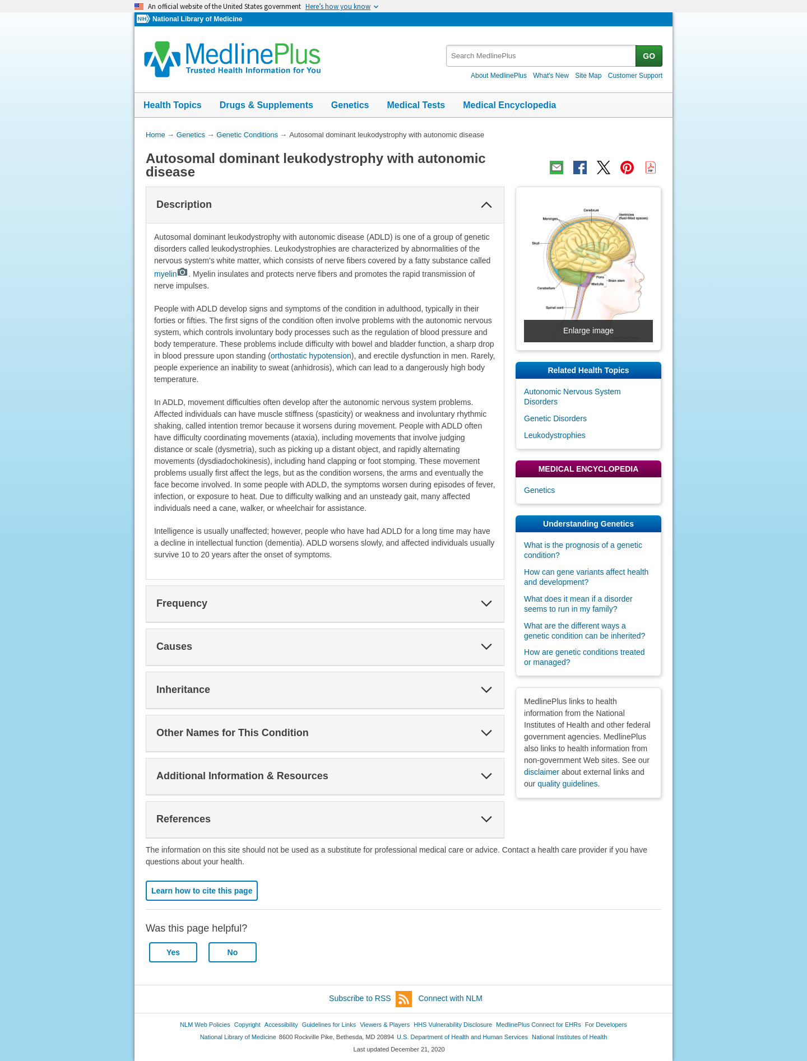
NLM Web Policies (205, 1024)
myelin (171, 273)
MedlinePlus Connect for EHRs (538, 1024)
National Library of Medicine (197, 19)
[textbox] (541, 56)
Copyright (247, 1024)
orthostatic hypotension (311, 355)
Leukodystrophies (555, 435)
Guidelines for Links (329, 1024)
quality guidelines (567, 783)
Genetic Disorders (555, 418)
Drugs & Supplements (266, 105)
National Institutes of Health (569, 1037)
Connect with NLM (451, 998)
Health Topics (172, 105)
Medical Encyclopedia (509, 105)
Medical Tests (416, 105)
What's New (551, 76)
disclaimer (541, 771)
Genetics (350, 105)
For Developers (606, 1024)
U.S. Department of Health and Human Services (462, 1037)
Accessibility (281, 1024)
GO (649, 56)
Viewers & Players (385, 1024)
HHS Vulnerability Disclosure (453, 1024)
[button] (486, 205)
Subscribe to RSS (370, 999)
